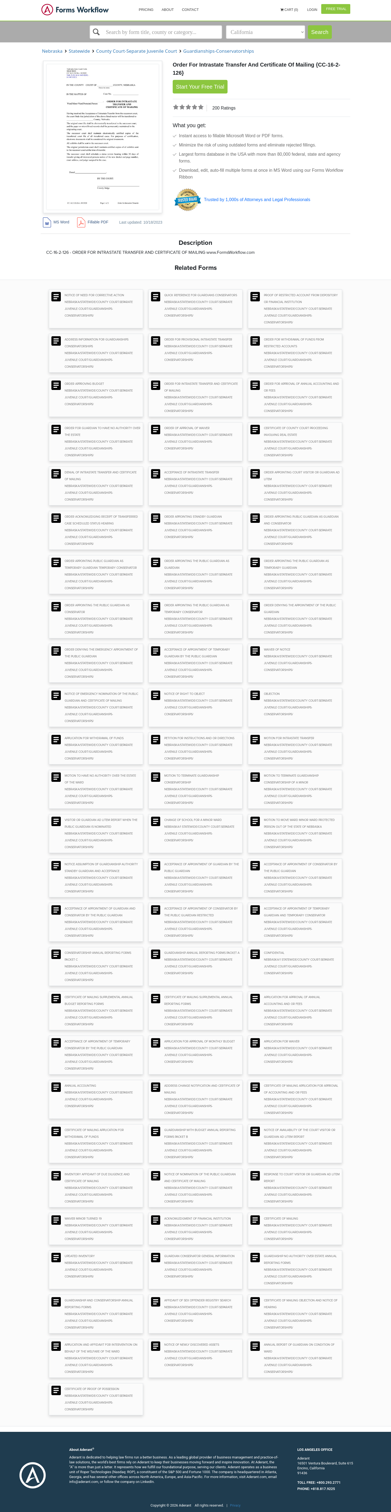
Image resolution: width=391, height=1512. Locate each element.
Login (311, 10)
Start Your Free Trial (200, 87)
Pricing (146, 10)
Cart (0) (289, 10)
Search (319, 32)
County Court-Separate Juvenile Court (136, 51)
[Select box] (156, 32)
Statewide (79, 51)
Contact (190, 10)
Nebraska (52, 51)
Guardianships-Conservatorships (218, 51)
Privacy (235, 1505)
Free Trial (335, 9)
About (168, 10)
